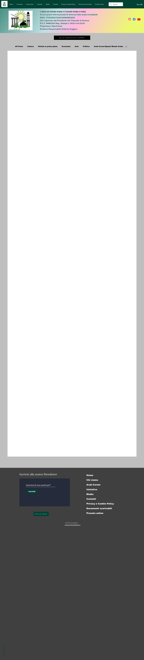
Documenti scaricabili (99, 508)
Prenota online (94, 513)
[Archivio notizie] (41, 514)
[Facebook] (134, 19)
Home (89, 475)
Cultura (30, 46)
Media (89, 494)
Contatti (91, 499)
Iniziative (91, 489)
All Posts (19, 46)
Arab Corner (93, 485)
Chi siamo (92, 480)
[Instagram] (129, 19)
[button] (126, 47)
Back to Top (3, 651)
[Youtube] (139, 19)
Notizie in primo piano (47, 46)
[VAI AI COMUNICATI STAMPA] (72, 38)
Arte (77, 46)
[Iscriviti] (32, 491)
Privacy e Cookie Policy (100, 503)
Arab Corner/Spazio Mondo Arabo (108, 46)
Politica (86, 46)
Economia (66, 46)
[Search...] (115, 4)
